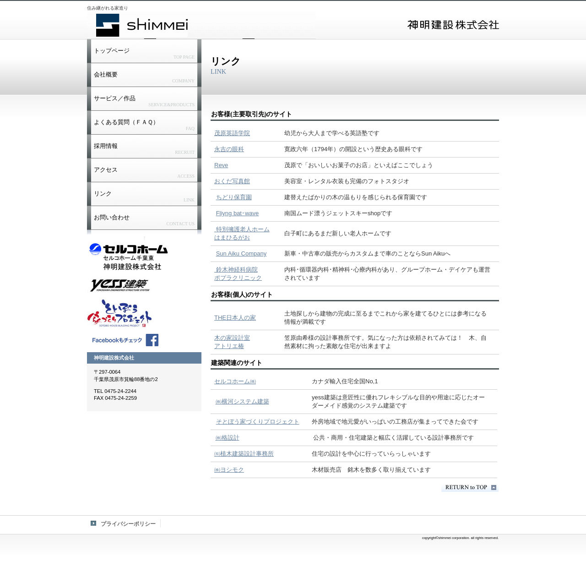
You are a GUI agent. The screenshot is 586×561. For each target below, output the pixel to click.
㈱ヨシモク (229, 469)
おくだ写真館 (232, 181)
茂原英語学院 (232, 133)
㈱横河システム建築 (242, 401)
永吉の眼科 (229, 149)
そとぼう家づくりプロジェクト (257, 421)
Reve (221, 165)
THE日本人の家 (235, 317)
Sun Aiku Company (241, 253)
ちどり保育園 (234, 197)
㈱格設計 (227, 437)
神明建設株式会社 (201, 25)
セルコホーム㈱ (235, 381)
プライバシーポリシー (128, 524)
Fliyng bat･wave (237, 213)
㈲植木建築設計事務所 (244, 453)
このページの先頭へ (470, 487)
